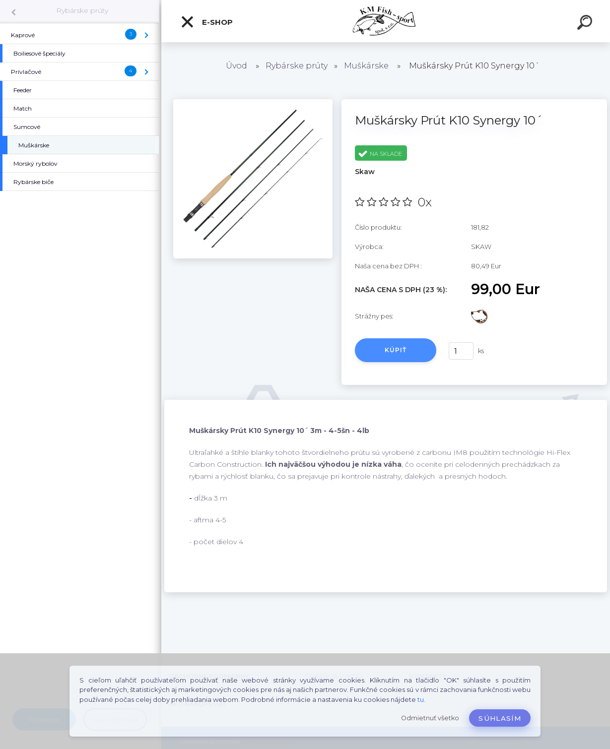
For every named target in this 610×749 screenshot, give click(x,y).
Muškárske (366, 65)
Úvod (236, 65)
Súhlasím (499, 718)
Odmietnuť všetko (430, 718)
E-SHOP (206, 22)
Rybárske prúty (82, 10)
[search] (586, 23)
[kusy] (461, 351)
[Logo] (385, 21)
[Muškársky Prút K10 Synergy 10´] (253, 102)
